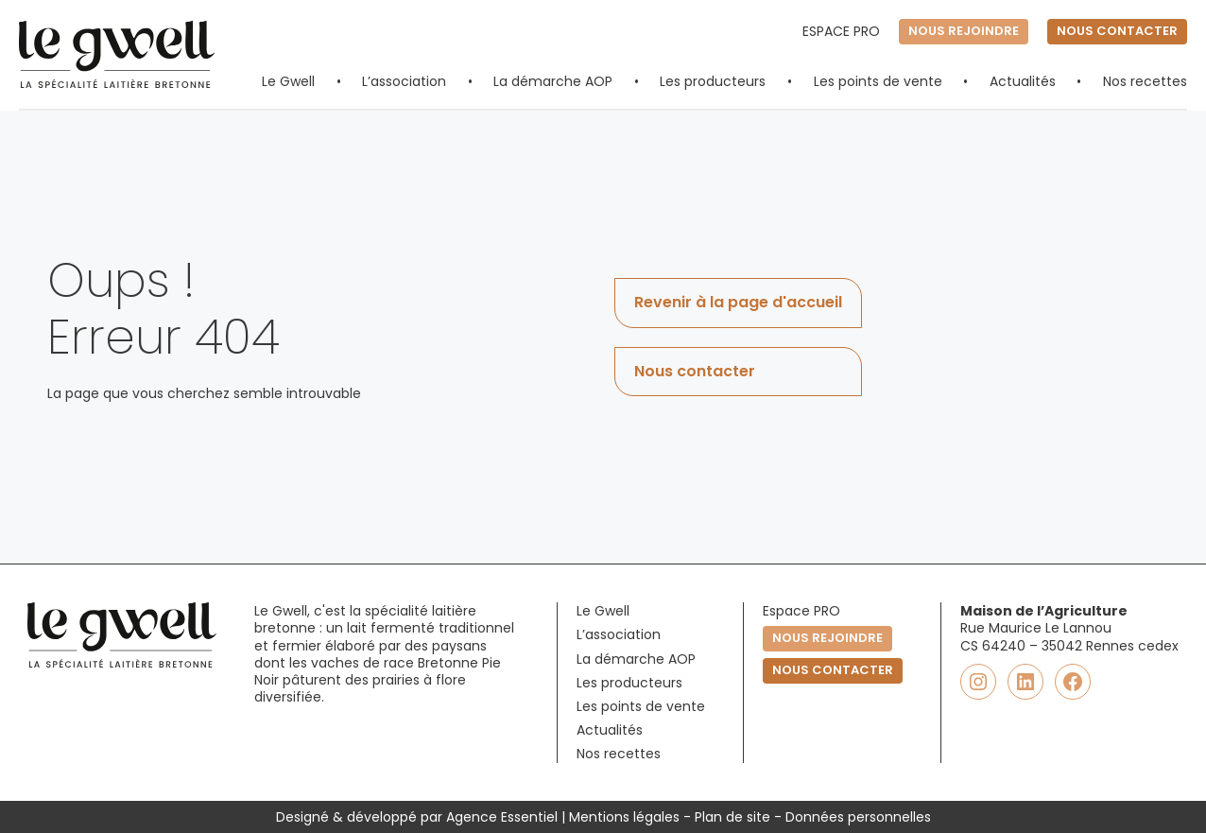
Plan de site (732, 816)
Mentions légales (624, 816)
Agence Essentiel (502, 816)
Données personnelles (858, 816)
